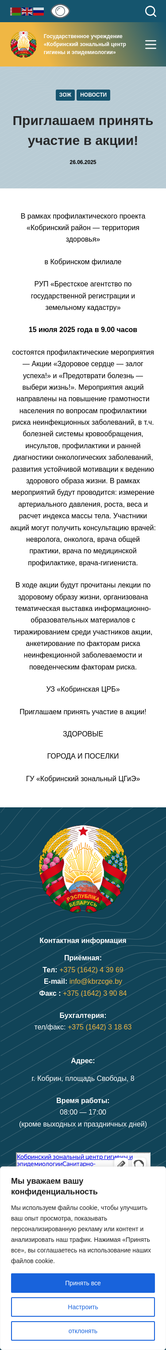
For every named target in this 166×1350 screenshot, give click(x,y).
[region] (83, 1258)
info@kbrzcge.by (95, 981)
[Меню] (150, 44)
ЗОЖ (65, 95)
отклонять (83, 1330)
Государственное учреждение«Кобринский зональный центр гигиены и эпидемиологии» (85, 44)
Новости (93, 95)
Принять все (83, 1283)
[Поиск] (150, 11)
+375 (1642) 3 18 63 (100, 1027)
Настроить (83, 1307)
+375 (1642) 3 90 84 (95, 993)
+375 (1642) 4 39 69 (91, 970)
